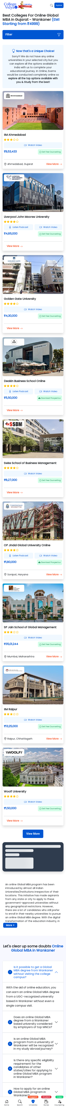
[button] (33, 34)
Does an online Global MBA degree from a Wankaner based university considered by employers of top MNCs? (30, 1022)
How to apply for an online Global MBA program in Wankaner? (29, 1092)
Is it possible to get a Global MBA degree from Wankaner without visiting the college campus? (30, 972)
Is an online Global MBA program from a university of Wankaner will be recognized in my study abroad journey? (31, 1044)
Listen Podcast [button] (18, 227)
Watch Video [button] (33, 145)
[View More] (33, 834)
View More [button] (54, 164)
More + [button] (10, 925)
